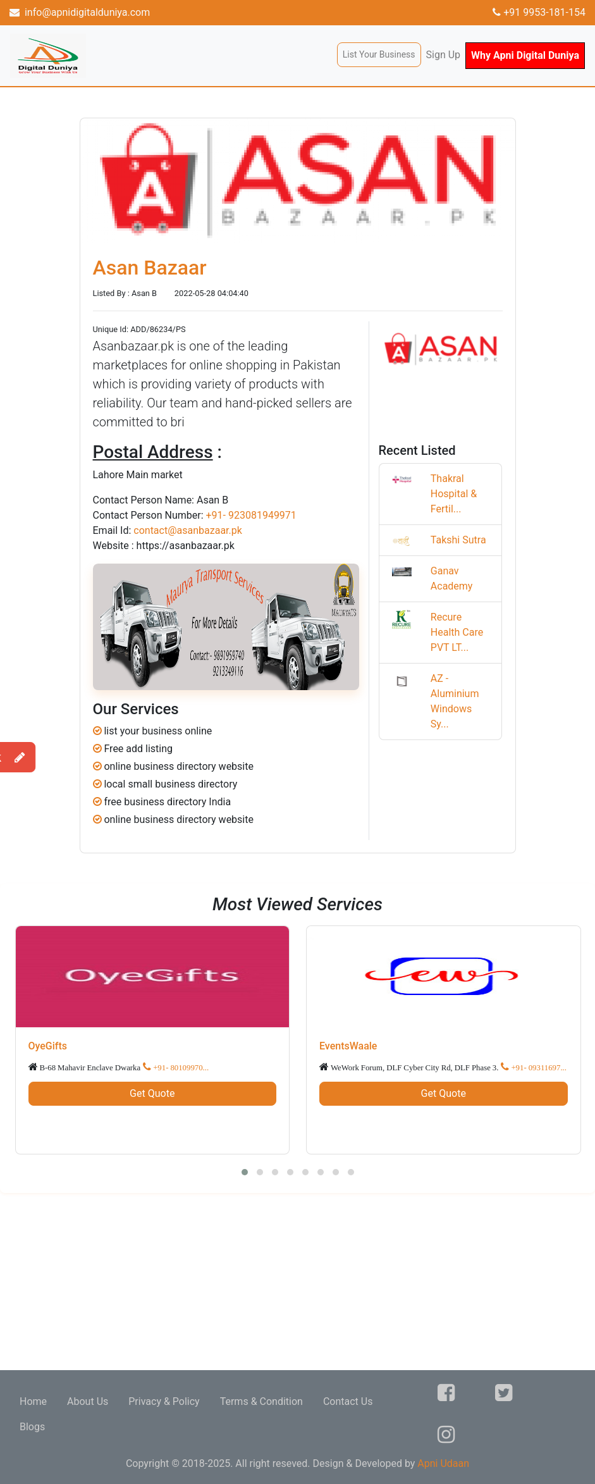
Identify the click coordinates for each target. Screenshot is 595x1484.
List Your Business (379, 54)
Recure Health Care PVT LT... (457, 632)
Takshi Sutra (458, 540)
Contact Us (348, 1401)
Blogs (32, 1427)
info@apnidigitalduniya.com (79, 12)
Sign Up (443, 55)
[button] (244, 1172)
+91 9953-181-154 (539, 12)
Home (33, 1401)
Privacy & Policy (163, 1401)
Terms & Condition (261, 1401)
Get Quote (152, 1093)
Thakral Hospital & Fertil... (454, 494)
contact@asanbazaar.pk (187, 530)
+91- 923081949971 (250, 515)
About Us (87, 1401)
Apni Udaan (443, 1463)
